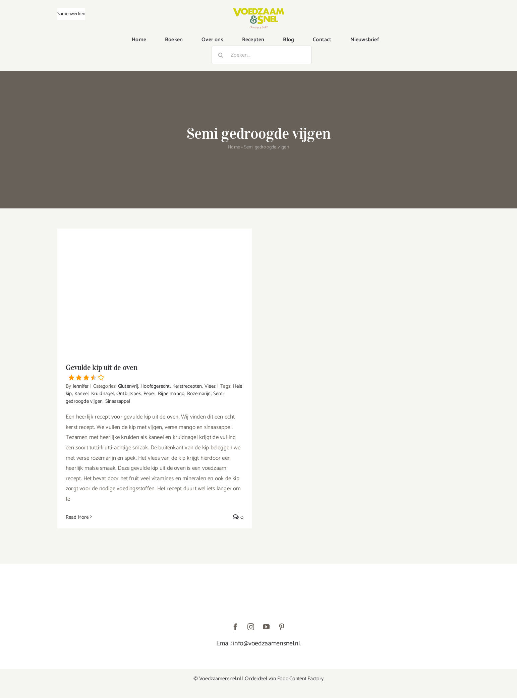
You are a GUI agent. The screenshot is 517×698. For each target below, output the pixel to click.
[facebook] (235, 627)
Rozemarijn (199, 393)
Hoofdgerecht (155, 386)
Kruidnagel (102, 393)
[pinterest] (282, 627)
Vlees (210, 386)
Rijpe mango (171, 393)
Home (234, 147)
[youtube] (266, 627)
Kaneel (81, 393)
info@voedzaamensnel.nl (266, 643)
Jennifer (81, 386)
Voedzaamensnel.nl (220, 678)
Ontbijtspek (128, 393)
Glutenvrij (128, 386)
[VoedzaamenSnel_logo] (258, 10)
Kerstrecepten (187, 386)
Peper (149, 393)
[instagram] (251, 627)
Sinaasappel (117, 401)
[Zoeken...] (262, 55)
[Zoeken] (221, 55)
